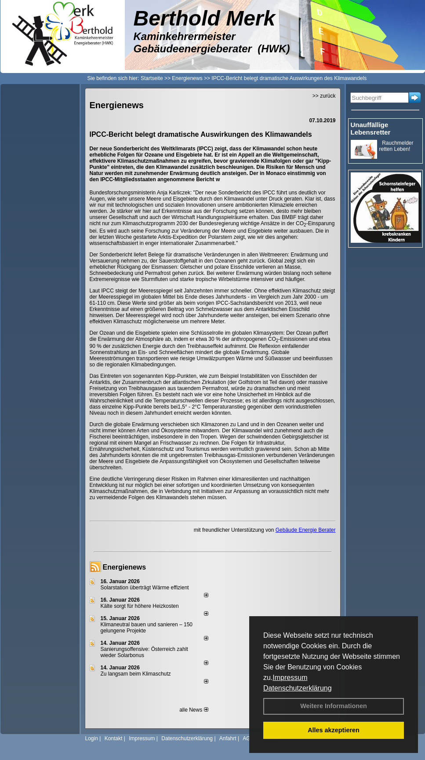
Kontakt (114, 738)
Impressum (289, 677)
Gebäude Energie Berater (306, 530)
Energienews (124, 567)
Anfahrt (227, 738)
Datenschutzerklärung (297, 688)
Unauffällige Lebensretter (371, 128)
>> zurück (324, 96)
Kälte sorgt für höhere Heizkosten (140, 606)
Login (91, 738)
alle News (193, 710)
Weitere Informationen (333, 705)
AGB (248, 738)
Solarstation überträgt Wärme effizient (145, 588)
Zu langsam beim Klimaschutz (136, 674)
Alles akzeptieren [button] (334, 730)
